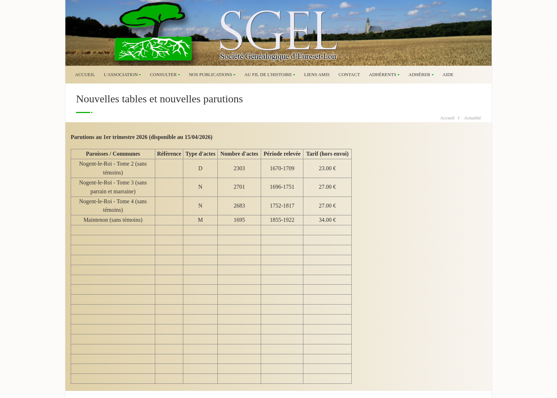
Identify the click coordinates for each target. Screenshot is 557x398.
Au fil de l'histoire (269, 74)
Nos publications (212, 74)
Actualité (472, 117)
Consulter (165, 74)
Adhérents (384, 74)
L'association (122, 74)
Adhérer (421, 74)
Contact (349, 74)
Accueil (85, 74)
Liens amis (317, 74)
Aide (448, 74)
